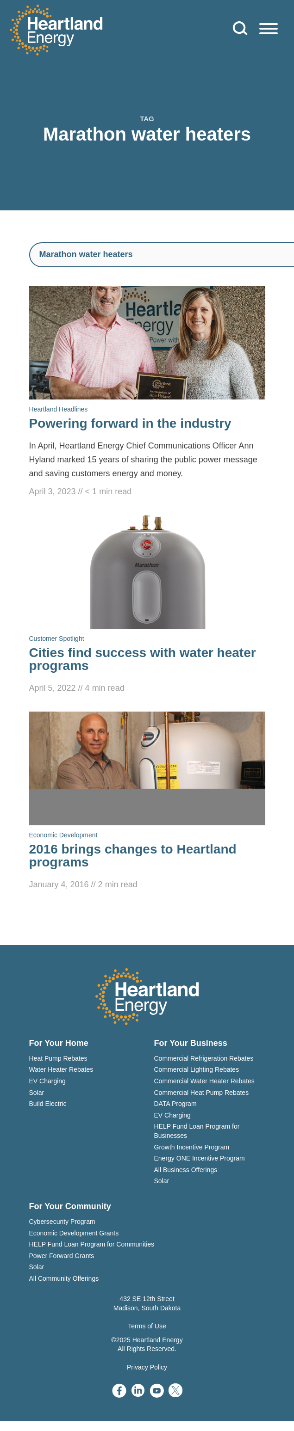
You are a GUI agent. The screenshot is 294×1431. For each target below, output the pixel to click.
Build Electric (48, 1103)
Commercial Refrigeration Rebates (204, 1058)
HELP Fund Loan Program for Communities (92, 1244)
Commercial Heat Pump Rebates (201, 1092)
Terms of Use (147, 1326)
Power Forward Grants (61, 1255)
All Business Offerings (186, 1169)
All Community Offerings (64, 1278)
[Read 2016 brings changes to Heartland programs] (147, 802)
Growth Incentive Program (192, 1147)
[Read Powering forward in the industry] (147, 392)
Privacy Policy (147, 1367)
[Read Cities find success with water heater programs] (147, 605)
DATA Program (175, 1103)
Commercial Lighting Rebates (196, 1069)
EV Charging (47, 1081)
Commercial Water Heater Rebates (204, 1081)
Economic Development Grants (74, 1233)
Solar (36, 1092)
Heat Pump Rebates (58, 1058)
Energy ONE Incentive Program (199, 1158)
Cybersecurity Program (62, 1221)
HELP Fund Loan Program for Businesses (197, 1131)
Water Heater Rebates (61, 1069)
